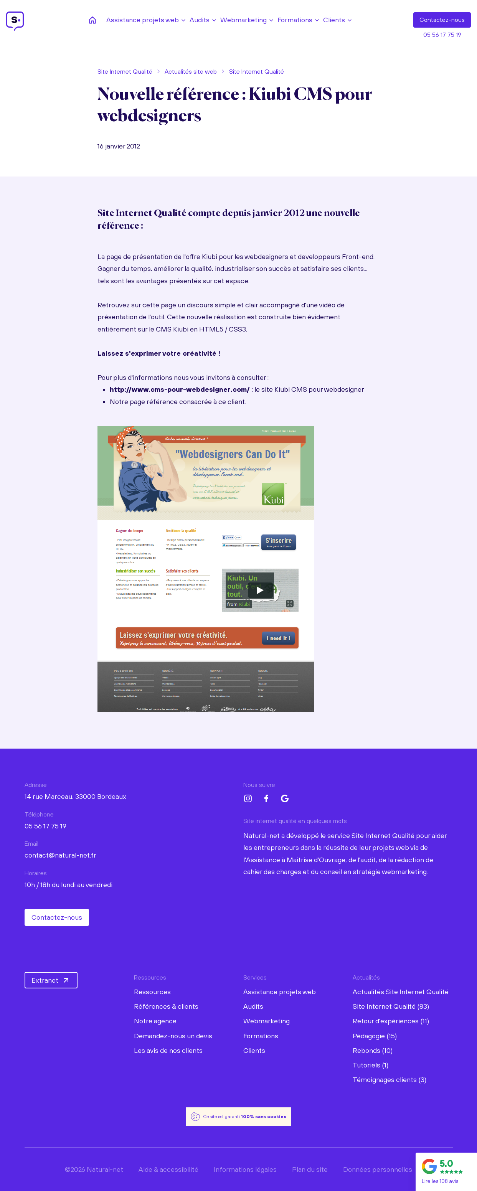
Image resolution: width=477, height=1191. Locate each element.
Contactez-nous (56, 917)
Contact (442, 20)
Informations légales (245, 1169)
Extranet (51, 980)
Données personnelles (377, 1169)
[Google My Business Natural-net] (284, 798)
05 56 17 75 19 (442, 34)
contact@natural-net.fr (60, 855)
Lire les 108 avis (440, 1181)
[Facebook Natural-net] (266, 798)
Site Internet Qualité (124, 71)
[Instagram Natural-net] (248, 798)
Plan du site (310, 1169)
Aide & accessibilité (168, 1169)
